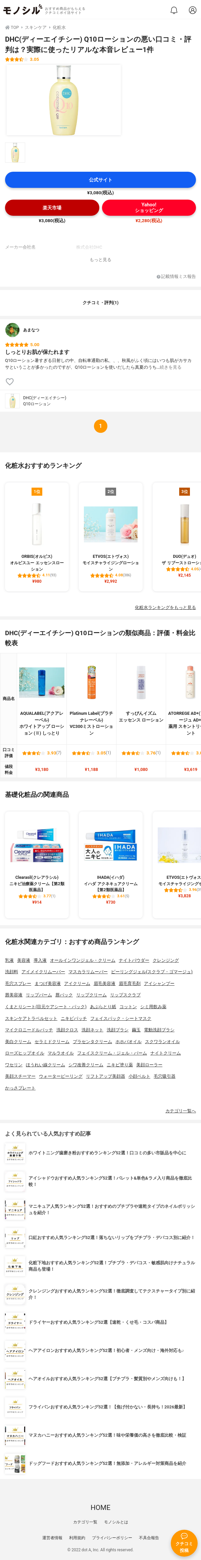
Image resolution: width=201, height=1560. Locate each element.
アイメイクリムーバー (43, 971)
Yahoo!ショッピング (149, 207)
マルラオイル (61, 1053)
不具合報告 (149, 1537)
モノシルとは (116, 1522)
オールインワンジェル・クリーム (82, 960)
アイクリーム (77, 983)
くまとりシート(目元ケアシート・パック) (46, 1006)
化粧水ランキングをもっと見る (165, 607)
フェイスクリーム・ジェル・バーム (112, 1053)
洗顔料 (11, 971)
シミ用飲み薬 (153, 1006)
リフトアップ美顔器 (105, 1076)
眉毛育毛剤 (130, 983)
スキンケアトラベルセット (31, 1018)
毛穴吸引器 (164, 1076)
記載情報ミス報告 (176, 277)
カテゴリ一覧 (85, 1522)
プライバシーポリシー (112, 1537)
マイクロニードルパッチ (29, 1029)
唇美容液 (13, 994)
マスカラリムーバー (88, 971)
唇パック (64, 994)
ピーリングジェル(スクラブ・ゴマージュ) (152, 971)
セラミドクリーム (52, 1041)
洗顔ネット (92, 1029)
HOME (100, 1508)
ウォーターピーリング (61, 1076)
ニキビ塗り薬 (120, 1064)
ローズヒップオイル (24, 1053)
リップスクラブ (125, 994)
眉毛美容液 (104, 983)
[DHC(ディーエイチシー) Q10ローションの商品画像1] (64, 100)
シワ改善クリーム (85, 1064)
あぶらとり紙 (103, 1006)
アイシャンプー (159, 983)
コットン (128, 1006)
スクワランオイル (162, 1041)
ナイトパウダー (134, 960)
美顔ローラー (149, 1064)
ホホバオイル (128, 1041)
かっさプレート (20, 1088)
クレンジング (166, 960)
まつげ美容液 (48, 983)
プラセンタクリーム (92, 1041)
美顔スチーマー (20, 1076)
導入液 (40, 960)
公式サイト (100, 180)
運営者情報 (52, 1537)
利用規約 (77, 1537)
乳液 (9, 960)
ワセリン (13, 1064)
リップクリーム (91, 994)
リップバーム (39, 994)
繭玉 (136, 1029)
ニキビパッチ (74, 1018)
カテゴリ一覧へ (180, 1110)
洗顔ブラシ (118, 1029)
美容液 (23, 960)
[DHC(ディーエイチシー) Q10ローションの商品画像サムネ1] (15, 152)
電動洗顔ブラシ (159, 1029)
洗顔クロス (67, 1029)
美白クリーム (18, 1041)
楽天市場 (52, 208)
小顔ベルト (139, 1076)
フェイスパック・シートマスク (120, 1018)
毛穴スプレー (18, 983)
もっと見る (100, 259)
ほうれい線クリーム (45, 1064)
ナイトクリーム (165, 1053)
